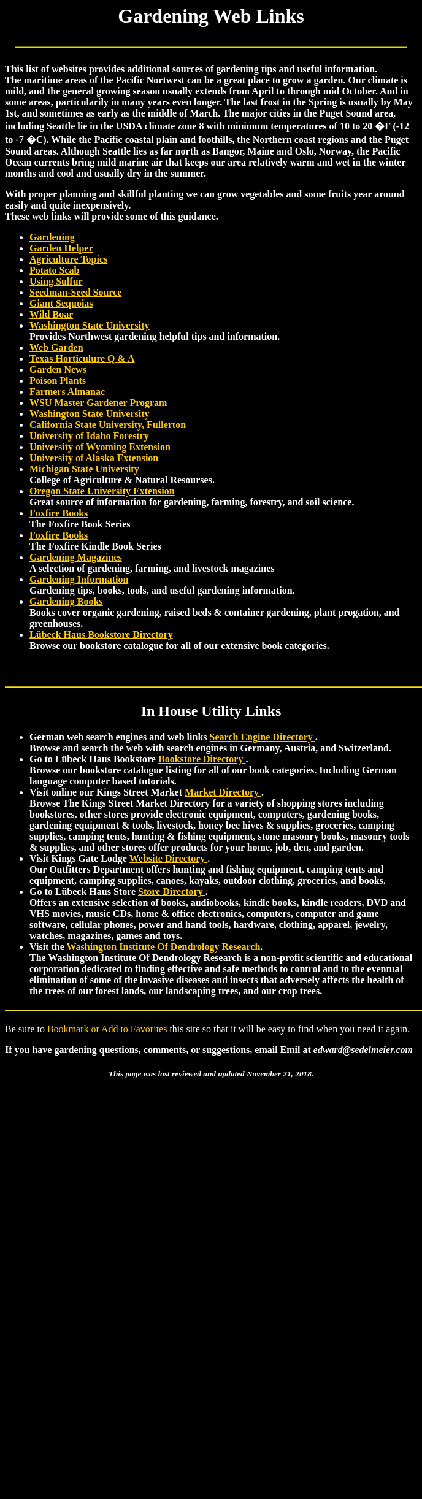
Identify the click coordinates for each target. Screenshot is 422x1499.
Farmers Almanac (67, 391)
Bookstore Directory (201, 759)
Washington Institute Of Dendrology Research (163, 946)
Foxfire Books (58, 513)
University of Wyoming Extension (100, 447)
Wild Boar (51, 314)
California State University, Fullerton (107, 425)
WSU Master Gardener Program (98, 402)
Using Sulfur (56, 281)
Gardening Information (78, 579)
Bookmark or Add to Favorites (108, 1029)
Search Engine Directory (262, 737)
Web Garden (56, 347)
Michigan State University (84, 469)
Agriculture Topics (68, 259)
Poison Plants (57, 380)
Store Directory (171, 891)
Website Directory (168, 858)
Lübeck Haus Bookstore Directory (101, 634)
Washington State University (89, 325)
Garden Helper (61, 248)
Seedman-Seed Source (75, 292)
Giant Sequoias (61, 303)
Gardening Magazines (75, 557)
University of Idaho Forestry (89, 436)
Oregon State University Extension (102, 491)
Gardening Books (66, 601)
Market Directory (223, 792)
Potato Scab (54, 270)
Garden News (57, 369)
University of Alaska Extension (93, 458)
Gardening (52, 237)
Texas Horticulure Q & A (82, 358)
